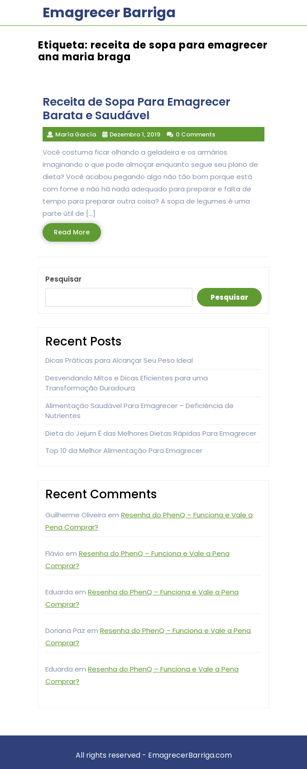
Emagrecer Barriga (109, 12)
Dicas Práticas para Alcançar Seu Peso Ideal (119, 360)
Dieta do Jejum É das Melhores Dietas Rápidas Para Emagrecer (150, 433)
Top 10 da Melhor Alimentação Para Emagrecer (123, 450)
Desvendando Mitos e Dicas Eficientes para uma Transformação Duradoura (126, 383)
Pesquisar (63, 279)
